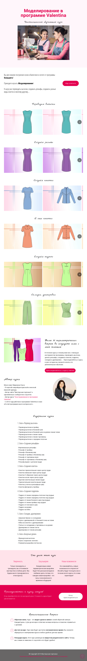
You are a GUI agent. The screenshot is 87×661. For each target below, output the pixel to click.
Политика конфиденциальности (31, 656)
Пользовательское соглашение (56, 656)
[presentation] (79, 122)
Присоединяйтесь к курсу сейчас (60, 370)
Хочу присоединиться (71, 596)
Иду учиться (70, 83)
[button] (23, 122)
